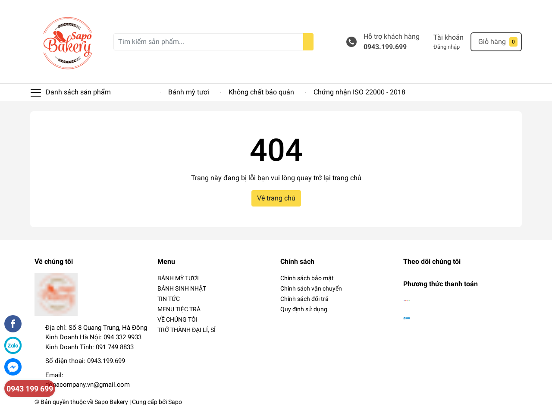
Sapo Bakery (111, 401)
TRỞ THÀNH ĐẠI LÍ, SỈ (186, 329)
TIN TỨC (168, 298)
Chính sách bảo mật (307, 278)
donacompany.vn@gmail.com (87, 384)
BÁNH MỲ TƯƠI (178, 278)
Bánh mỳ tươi (188, 92)
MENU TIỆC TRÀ (179, 309)
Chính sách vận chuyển (311, 288)
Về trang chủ (276, 198)
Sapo (175, 401)
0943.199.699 (385, 47)
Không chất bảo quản (261, 92)
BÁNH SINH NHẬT (181, 288)
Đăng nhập (446, 47)
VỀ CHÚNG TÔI (177, 319)
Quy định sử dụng (303, 309)
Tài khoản (448, 37)
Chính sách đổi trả (304, 298)
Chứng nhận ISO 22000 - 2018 (359, 92)
